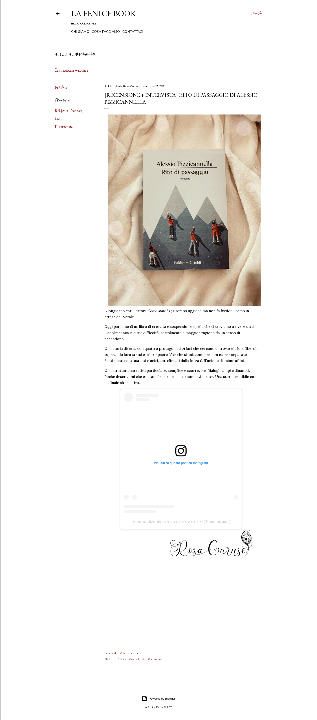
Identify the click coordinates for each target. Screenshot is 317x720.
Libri (58, 119)
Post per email (129, 653)
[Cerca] (256, 13)
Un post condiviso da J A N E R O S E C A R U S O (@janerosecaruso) (181, 522)
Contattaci (132, 32)
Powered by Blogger (158, 698)
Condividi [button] (61, 87)
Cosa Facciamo (106, 32)
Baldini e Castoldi (69, 111)
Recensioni (64, 126)
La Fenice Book (103, 13)
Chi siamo (80, 32)
